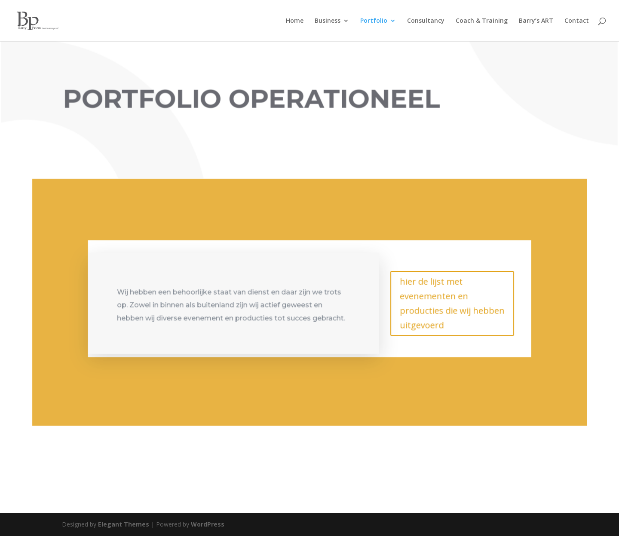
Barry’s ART (536, 21)
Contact (576, 21)
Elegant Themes (123, 524)
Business (327, 21)
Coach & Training (482, 21)
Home (294, 21)
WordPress (207, 524)
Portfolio (373, 21)
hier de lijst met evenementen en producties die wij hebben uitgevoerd (451, 302)
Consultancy (425, 21)
